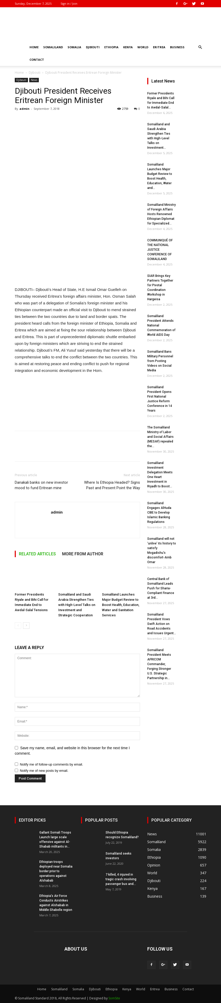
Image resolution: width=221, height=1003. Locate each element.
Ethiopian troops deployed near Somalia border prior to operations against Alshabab (55, 871)
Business (177, 47)
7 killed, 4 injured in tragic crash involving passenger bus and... (121, 879)
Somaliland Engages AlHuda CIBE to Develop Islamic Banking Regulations (159, 512)
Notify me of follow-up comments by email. (51, 764)
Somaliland (53, 47)
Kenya (128, 47)
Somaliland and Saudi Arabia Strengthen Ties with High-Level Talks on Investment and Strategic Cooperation (76, 604)
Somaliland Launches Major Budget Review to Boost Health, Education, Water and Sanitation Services (120, 604)
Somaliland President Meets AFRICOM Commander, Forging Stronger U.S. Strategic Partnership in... (159, 664)
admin (24, 109)
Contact (37, 60)
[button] (200, 47)
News (34, 80)
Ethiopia (111, 47)
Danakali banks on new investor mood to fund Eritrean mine (41, 485)
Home (34, 47)
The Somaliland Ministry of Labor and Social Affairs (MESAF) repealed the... (160, 437)
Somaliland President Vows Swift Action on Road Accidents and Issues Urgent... (161, 624)
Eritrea (159, 47)
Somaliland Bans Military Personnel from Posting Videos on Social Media (160, 361)
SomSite (114, 998)
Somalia (74, 47)
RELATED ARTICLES (37, 553)
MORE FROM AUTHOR (82, 553)
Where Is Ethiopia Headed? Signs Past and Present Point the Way (112, 485)
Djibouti (93, 47)
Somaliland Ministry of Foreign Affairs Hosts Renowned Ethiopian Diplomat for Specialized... (161, 214)
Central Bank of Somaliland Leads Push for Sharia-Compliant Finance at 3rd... (160, 588)
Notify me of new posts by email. (44, 771)
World (142, 47)
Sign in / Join (69, 3)
